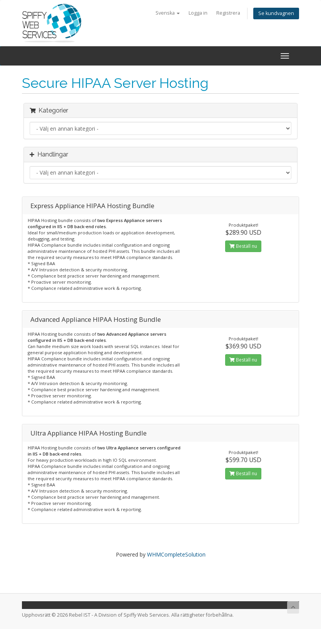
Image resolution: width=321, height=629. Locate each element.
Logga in (198, 13)
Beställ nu (243, 246)
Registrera (228, 13)
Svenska (167, 13)
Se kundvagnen (276, 13)
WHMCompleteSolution (176, 554)
